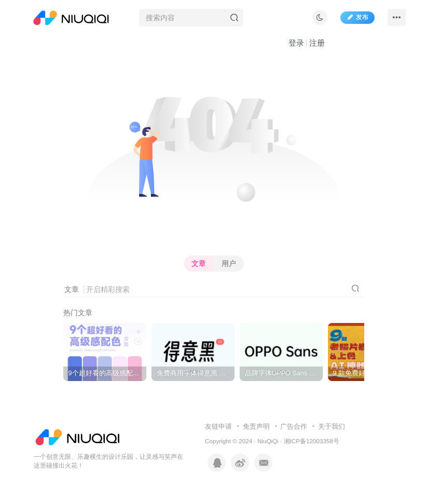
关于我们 (331, 426)
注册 (317, 42)
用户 (229, 263)
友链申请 (218, 426)
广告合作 (293, 426)
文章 (198, 263)
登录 (296, 42)
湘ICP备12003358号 (311, 441)
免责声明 (256, 426)
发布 (357, 17)
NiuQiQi (268, 441)
